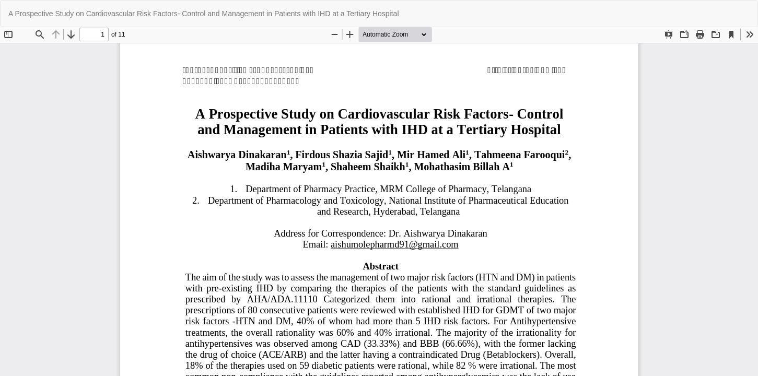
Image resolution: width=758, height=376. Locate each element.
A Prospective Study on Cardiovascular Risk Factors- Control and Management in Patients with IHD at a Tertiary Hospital (203, 13)
